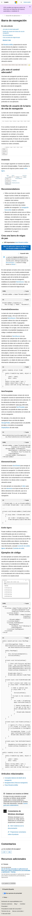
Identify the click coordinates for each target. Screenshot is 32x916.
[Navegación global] (1, 2)
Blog (15, 904)
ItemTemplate (20, 407)
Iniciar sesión (27, 2)
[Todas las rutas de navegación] (2, 15)
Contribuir (22, 904)
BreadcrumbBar (8, 44)
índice (24, 486)
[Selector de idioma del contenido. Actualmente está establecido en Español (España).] (8, 889)
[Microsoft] (16, 2)
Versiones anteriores (6, 904)
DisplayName (5, 427)
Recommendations (8, 35)
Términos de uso (5, 911)
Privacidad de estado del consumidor (11, 908)
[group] (16, 294)
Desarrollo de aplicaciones (13, 15)
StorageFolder (5, 423)
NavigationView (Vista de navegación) (16, 782)
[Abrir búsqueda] (21, 2)
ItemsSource (20, 282)
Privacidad (4, 906)
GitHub (13, 264)
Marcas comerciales (17, 911)
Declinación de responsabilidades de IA (11, 901)
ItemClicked (16, 465)
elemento (9, 488)
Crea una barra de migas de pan (11, 37)
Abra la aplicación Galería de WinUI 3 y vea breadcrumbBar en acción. (16, 247)
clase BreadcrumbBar (21, 242)
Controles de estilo (18, 548)
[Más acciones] (29, 15)
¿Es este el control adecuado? (11, 29)
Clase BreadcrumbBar (11, 785)
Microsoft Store (10, 262)
